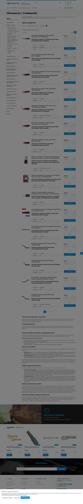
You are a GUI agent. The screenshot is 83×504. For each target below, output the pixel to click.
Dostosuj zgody (17, 497)
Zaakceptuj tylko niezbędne (7, 497)
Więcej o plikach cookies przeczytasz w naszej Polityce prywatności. (14, 495)
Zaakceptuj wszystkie (25, 497)
